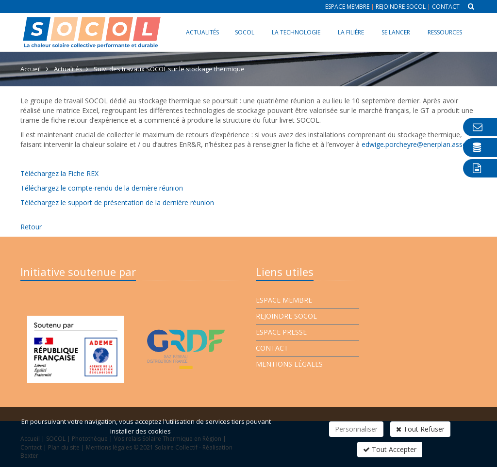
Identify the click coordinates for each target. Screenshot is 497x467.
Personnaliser (356, 429)
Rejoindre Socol (401, 6)
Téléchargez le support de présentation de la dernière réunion (117, 202)
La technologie (296, 32)
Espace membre (347, 6)
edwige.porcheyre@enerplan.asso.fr (417, 144)
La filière (351, 32)
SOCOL (244, 32)
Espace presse (281, 332)
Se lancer (395, 32)
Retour (31, 226)
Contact (446, 6)
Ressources (445, 32)
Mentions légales (289, 364)
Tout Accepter (389, 449)
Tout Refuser (420, 429)
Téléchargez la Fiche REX (59, 173)
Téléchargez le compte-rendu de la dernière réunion (101, 188)
